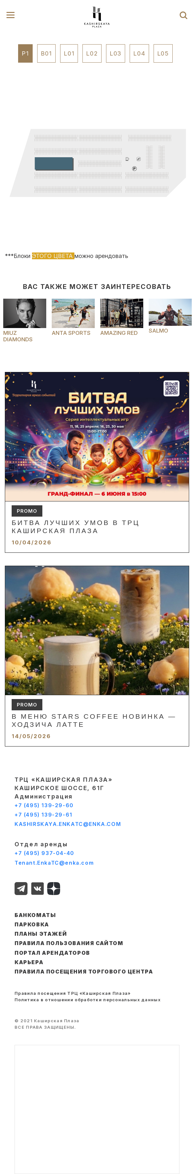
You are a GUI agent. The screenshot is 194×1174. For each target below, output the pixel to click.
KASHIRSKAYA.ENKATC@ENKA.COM (68, 824)
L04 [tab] (139, 53)
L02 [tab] (92, 53)
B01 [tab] (46, 53)
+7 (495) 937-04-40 (44, 853)
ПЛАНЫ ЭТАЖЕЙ (41, 934)
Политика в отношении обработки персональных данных (88, 999)
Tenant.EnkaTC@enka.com (54, 863)
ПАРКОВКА (32, 924)
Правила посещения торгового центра (84, 971)
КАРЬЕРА (29, 962)
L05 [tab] (163, 53)
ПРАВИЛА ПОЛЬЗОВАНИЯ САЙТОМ (69, 943)
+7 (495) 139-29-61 (43, 814)
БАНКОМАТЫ (35, 915)
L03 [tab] (116, 53)
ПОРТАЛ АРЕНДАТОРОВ (52, 953)
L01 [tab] (69, 53)
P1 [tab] (25, 53)
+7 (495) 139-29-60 (44, 805)
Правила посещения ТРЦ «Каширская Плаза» (73, 993)
